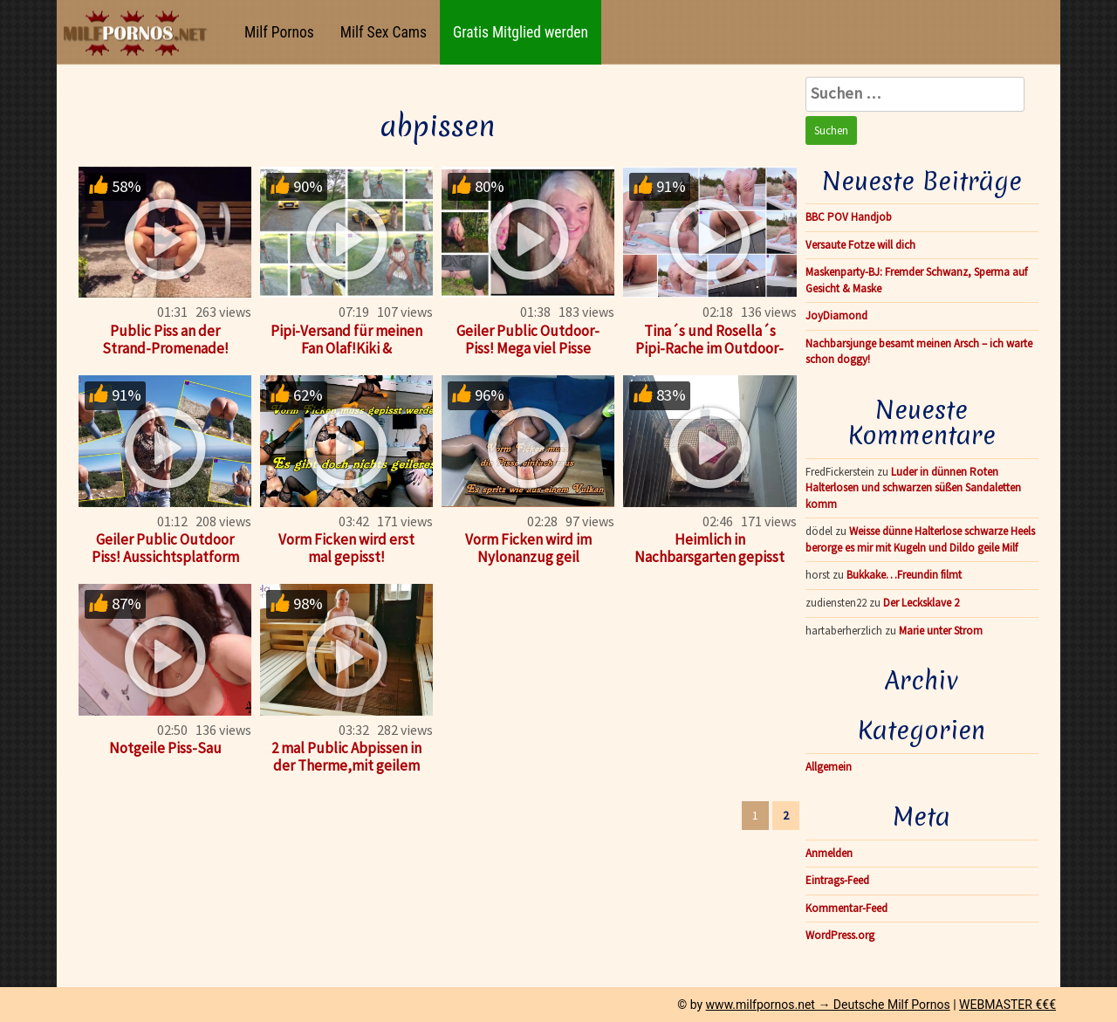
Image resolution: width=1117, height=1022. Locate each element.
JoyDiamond (836, 315)
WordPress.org (839, 935)
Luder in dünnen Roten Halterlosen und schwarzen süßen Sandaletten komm (913, 487)
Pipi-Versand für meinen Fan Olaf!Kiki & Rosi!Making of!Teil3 (346, 348)
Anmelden (829, 853)
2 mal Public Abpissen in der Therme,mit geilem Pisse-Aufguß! (346, 765)
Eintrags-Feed (837, 880)
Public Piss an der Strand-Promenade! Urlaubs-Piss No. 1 (165, 348)
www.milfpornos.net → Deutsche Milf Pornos (828, 1005)
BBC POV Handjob (848, 216)
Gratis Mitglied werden (520, 32)
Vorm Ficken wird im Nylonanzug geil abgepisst (528, 557)
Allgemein (828, 766)
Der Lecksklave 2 (921, 602)
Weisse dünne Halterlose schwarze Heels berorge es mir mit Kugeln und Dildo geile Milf (920, 539)
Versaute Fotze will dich (860, 244)
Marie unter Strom (941, 630)
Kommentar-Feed (846, 908)
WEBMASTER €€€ (1007, 1005)
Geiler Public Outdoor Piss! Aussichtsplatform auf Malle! (165, 557)
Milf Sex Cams (383, 32)
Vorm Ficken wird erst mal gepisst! (346, 548)
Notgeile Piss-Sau (165, 748)
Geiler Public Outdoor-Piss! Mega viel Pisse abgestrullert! (528, 348)
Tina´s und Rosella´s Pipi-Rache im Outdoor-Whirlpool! (709, 348)
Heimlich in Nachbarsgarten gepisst (709, 548)
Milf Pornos (279, 32)
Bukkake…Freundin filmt (904, 574)
